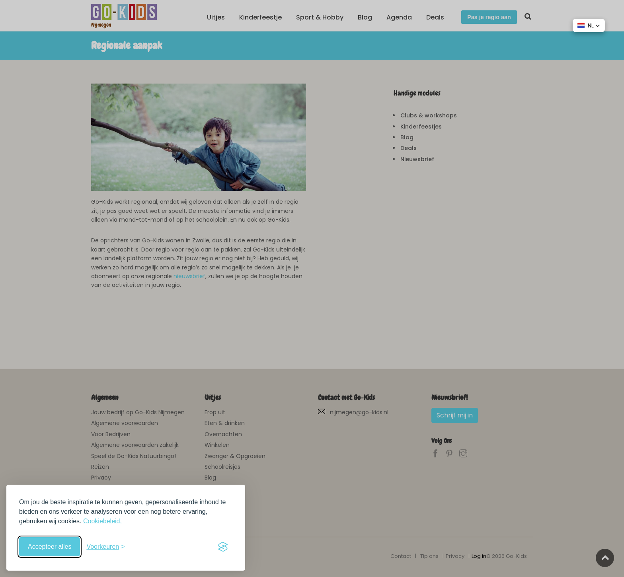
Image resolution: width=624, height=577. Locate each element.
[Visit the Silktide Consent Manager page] (222, 546)
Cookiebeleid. (102, 521)
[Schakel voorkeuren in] (105, 547)
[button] (588, 25)
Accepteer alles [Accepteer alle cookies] (49, 546)
